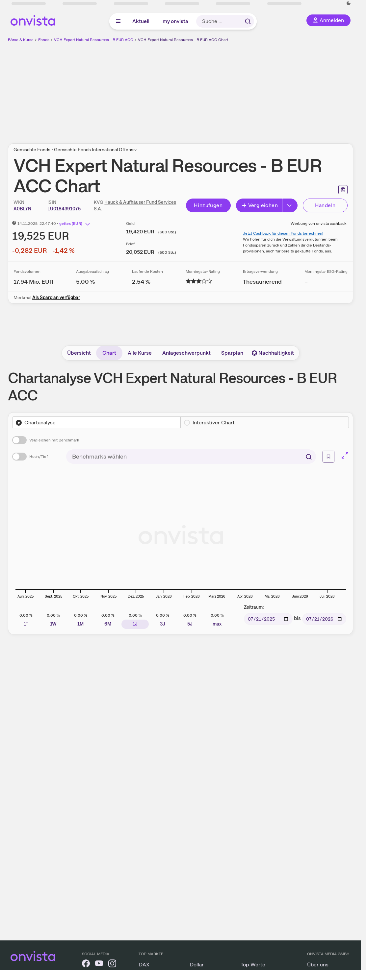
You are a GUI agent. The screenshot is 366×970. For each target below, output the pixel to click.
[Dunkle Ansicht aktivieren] (348, 3)
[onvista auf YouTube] (99, 964)
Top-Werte (253, 964)
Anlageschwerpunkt (186, 352)
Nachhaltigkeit (273, 352)
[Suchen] (308, 456)
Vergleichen (260, 205)
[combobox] (191, 456)
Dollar (197, 964)
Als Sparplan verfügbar (56, 297)
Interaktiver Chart (214, 422)
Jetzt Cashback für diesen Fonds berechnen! (283, 233)
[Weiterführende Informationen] (328, 456)
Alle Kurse (140, 352)
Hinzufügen (208, 205)
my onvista (175, 21)
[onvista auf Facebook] (86, 964)
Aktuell (140, 21)
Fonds (43, 39)
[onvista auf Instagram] (112, 964)
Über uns (317, 964)
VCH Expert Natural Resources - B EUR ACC (93, 39)
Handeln (325, 205)
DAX (144, 964)
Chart (109, 352)
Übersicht (79, 352)
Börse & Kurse (21, 39)
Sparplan (232, 352)
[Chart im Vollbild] (345, 455)
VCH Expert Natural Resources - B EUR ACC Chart (183, 39)
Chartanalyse (40, 422)
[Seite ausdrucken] (343, 189)
